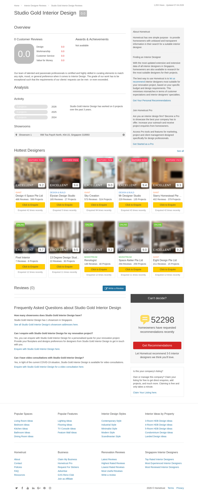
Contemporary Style (112, 421)
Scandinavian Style (111, 436)
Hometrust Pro (65, 463)
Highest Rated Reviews (113, 463)
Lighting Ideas (65, 421)
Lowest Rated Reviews (113, 467)
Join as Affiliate (65, 478)
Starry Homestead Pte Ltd (168, 195)
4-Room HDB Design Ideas (158, 424)
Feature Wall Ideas (67, 432)
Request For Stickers (68, 467)
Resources (19, 475)
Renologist (90, 260)
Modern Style (108, 432)
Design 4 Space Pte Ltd (29, 195)
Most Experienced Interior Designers (163, 463)
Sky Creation (91, 195)
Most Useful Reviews (112, 471)
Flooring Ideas (65, 424)
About (17, 459)
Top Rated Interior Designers (159, 459)
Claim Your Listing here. (145, 392)
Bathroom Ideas (22, 432)
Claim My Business (67, 459)
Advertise (62, 471)
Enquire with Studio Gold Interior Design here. (37, 349)
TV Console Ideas (67, 428)
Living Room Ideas (23, 421)
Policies (18, 467)
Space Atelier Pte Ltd (131, 260)
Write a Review (114, 288)
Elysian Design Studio (62, 195)
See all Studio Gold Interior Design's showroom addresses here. (46, 324)
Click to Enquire (30, 205)
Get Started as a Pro (143, 144)
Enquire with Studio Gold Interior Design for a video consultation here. (49, 367)
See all (180, 151)
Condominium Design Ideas (159, 432)
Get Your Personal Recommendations (152, 100)
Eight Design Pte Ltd (165, 260)
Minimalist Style (109, 428)
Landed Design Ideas (155, 436)
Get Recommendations (157, 345)
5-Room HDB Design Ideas (158, 428)
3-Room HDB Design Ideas (158, 421)
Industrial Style (109, 424)
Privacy (180, 488)
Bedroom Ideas (22, 424)
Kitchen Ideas (21, 428)
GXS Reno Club (66, 475)
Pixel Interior (23, 257)
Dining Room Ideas (23, 436)
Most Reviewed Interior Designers (162, 467)
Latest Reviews (109, 459)
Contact (18, 463)
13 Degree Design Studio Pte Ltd (69, 257)
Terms (171, 488)
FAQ (16, 471)
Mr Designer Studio (130, 195)
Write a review (109, 475)
